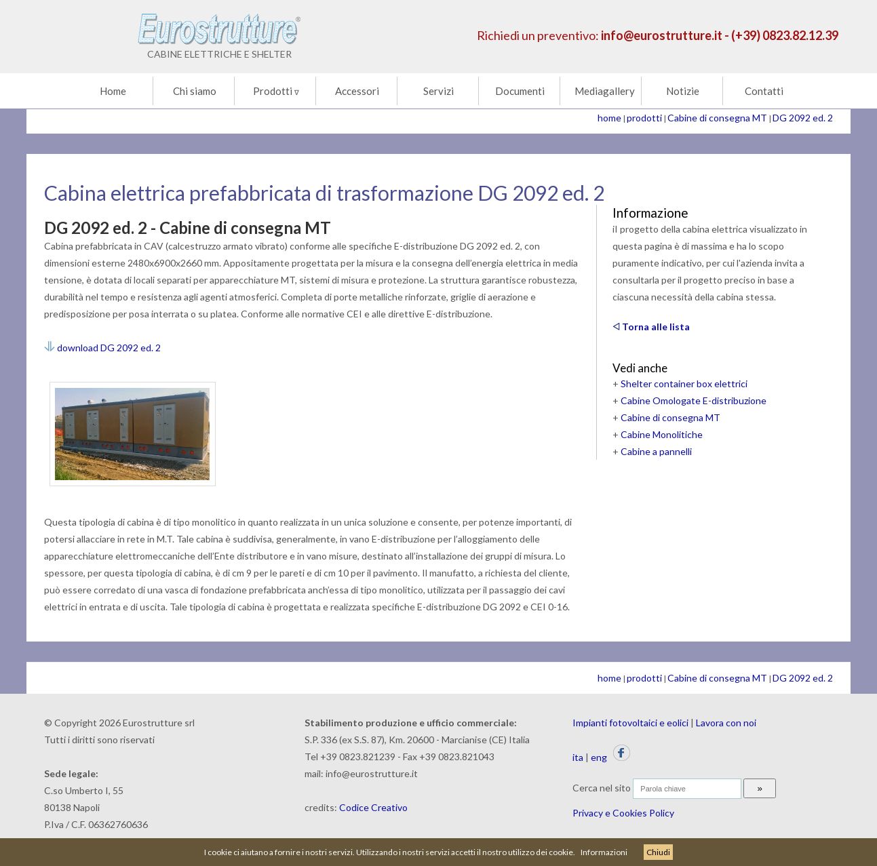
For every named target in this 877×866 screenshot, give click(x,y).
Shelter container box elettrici (684, 383)
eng (599, 757)
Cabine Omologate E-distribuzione (693, 400)
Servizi (438, 91)
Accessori (357, 91)
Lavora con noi (726, 722)
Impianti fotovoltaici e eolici (630, 722)
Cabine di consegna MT (717, 117)
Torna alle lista (651, 326)
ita (577, 757)
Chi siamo (194, 91)
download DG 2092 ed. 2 (102, 347)
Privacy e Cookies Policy (623, 813)
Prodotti (276, 91)
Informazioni (604, 852)
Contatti (764, 91)
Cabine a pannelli (656, 451)
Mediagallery (604, 91)
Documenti (520, 91)
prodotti (644, 117)
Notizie (682, 91)
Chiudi (658, 852)
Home (113, 91)
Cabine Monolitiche (662, 434)
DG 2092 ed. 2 (803, 117)
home (609, 117)
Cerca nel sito (601, 787)
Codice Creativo (373, 807)
